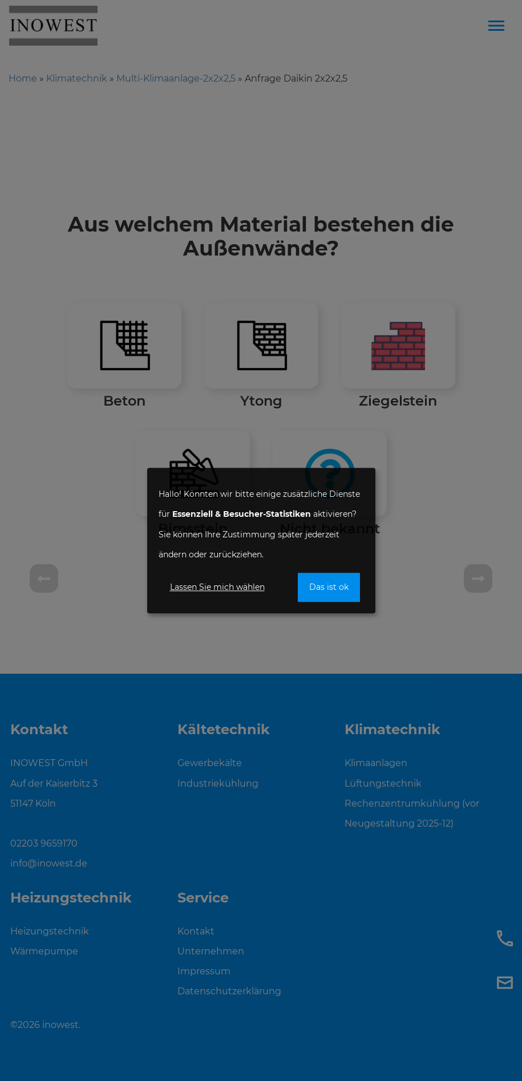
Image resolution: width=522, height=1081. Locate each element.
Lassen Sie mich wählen (217, 587)
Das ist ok (329, 587)
